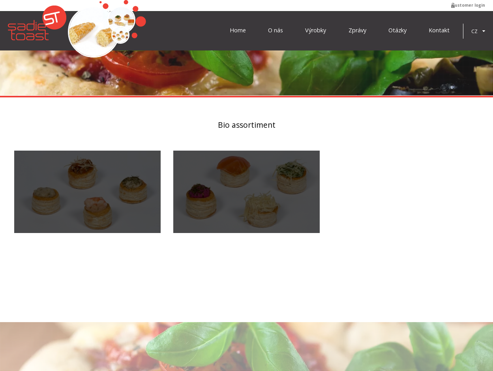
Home (238, 30)
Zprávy (357, 30)
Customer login (468, 5)
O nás (275, 30)
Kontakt (439, 30)
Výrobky (315, 30)
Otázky (397, 30)
